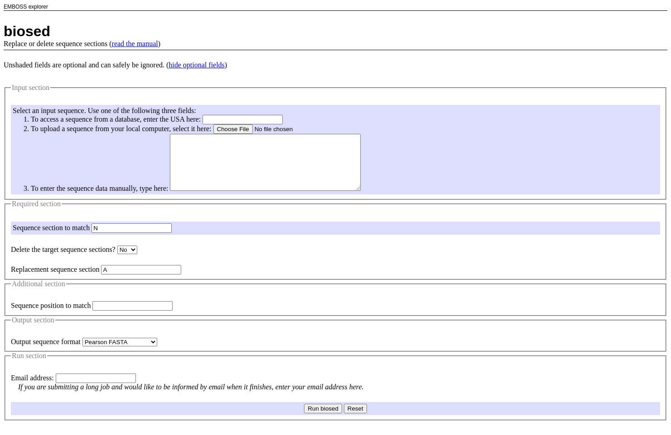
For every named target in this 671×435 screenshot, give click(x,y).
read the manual (135, 43)
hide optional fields (197, 65)
